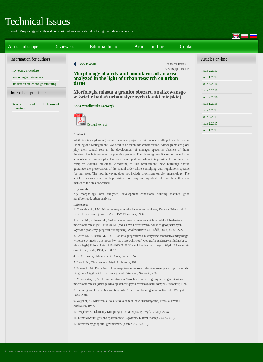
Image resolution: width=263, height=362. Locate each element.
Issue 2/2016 (210, 97)
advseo (120, 351)
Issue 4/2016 (210, 84)
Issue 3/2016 (210, 90)
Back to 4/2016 (88, 64)
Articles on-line (149, 46)
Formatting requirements (27, 77)
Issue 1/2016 (210, 104)
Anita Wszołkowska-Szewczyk (94, 106)
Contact (187, 46)
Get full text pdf (90, 124)
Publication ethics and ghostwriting (34, 84)
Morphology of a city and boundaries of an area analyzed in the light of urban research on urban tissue (126, 78)
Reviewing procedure (25, 70)
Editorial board (104, 46)
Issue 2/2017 (210, 70)
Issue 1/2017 (210, 77)
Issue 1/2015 (210, 130)
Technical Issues (37, 21)
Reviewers (64, 46)
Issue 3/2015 (210, 117)
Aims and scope (23, 46)
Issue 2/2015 (210, 123)
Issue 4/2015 (210, 110)
